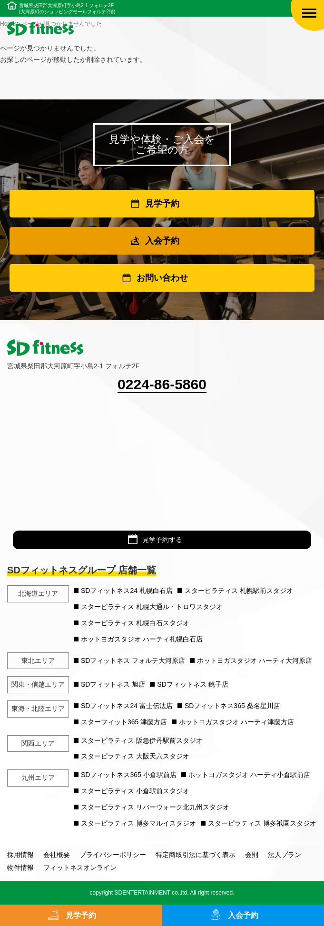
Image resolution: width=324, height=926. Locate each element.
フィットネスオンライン (80, 867)
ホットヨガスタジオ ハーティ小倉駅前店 (249, 774)
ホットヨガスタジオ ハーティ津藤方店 (236, 722)
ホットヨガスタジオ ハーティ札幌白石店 (142, 639)
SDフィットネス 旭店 (113, 684)
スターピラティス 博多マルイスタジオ (138, 823)
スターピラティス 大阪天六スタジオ (135, 756)
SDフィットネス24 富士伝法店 (127, 705)
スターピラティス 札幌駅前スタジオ (239, 590)
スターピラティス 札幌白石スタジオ (135, 623)
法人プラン (284, 854)
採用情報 (20, 854)
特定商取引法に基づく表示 (196, 854)
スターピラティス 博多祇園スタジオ (262, 823)
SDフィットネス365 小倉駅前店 (129, 774)
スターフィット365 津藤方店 (124, 722)
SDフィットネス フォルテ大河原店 (133, 660)
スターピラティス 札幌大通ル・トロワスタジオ (152, 607)
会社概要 (56, 854)
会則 (251, 854)
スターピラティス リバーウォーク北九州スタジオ (155, 807)
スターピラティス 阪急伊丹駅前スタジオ (142, 740)
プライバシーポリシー (112, 854)
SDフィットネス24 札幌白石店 (127, 590)
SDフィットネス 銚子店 (192, 684)
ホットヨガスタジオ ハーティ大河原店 (254, 660)
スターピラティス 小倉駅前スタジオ (135, 791)
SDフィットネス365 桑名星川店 (232, 705)
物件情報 (20, 867)
